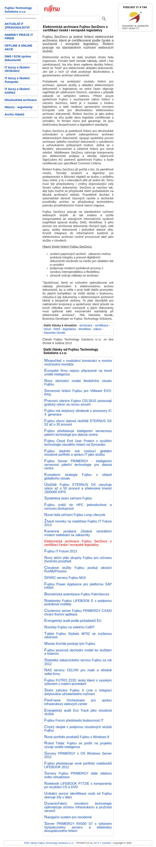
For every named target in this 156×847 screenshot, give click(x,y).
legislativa (69, 329)
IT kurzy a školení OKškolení (17, 69)
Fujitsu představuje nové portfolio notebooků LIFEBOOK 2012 (78, 765)
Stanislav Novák (54, 332)
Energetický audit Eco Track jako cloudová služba (78, 712)
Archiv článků (14, 114)
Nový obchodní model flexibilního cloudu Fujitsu (78, 382)
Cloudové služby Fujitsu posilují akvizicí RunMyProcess (78, 569)
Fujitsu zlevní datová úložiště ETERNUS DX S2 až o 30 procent (78, 422)
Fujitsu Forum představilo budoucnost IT (74, 720)
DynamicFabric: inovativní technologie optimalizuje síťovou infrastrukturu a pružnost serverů (78, 807)
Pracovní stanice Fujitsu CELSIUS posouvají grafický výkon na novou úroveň (78, 402)
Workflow (85, 329)
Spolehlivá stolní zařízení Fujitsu (68, 498)
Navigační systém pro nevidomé (68, 817)
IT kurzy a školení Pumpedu (17, 80)
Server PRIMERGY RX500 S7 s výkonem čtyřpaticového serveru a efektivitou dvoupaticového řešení (78, 827)
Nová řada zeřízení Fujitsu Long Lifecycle (74, 515)
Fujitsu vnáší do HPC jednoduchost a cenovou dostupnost (78, 506)
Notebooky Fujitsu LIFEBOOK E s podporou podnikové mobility (78, 602)
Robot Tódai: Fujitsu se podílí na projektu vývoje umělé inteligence (78, 745)
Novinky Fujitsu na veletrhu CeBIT (69, 627)
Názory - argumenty (18, 107)
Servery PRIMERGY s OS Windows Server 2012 (78, 755)
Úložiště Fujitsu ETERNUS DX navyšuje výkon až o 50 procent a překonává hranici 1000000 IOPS (78, 488)
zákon (97, 329)
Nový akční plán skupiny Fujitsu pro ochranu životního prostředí (78, 559)
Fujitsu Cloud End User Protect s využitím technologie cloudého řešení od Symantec (78, 442)
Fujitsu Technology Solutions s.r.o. (18, 9)
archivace (85, 325)
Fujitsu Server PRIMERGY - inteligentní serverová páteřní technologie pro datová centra (78, 464)
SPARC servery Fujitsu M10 (65, 577)
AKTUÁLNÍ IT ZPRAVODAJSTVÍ (17, 25)
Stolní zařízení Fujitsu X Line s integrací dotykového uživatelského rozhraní (78, 692)
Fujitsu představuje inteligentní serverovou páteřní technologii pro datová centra (78, 432)
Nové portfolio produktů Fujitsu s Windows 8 (76, 737)
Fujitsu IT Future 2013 (60, 551)
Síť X (96, 843)
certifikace (101, 325)
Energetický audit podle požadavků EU (72, 620)
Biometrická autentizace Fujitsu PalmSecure (76, 594)
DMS (56, 329)
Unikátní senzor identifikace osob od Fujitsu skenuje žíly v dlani (78, 795)
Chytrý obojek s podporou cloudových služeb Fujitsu (78, 728)
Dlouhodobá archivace (21, 100)
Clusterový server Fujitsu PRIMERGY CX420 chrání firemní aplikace (78, 612)
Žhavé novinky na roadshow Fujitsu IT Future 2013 (78, 523)
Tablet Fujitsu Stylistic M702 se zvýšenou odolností (78, 635)
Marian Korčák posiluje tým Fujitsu (69, 643)
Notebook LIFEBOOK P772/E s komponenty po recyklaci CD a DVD (78, 785)
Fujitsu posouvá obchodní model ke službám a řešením (78, 652)
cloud (47, 329)
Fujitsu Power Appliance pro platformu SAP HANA (78, 586)
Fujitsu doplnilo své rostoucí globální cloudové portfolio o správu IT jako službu (78, 452)
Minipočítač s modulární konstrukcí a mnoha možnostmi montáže (78, 362)
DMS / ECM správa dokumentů (18, 58)
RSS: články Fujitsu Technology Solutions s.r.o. (49, 843)
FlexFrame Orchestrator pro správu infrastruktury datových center (78, 702)
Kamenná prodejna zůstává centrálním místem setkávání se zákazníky (78, 533)
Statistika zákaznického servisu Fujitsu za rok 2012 (78, 662)
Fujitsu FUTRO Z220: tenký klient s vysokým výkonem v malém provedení (78, 682)
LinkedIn (106, 843)
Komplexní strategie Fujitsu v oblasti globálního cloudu (78, 476)
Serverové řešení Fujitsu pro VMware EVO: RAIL (78, 392)
